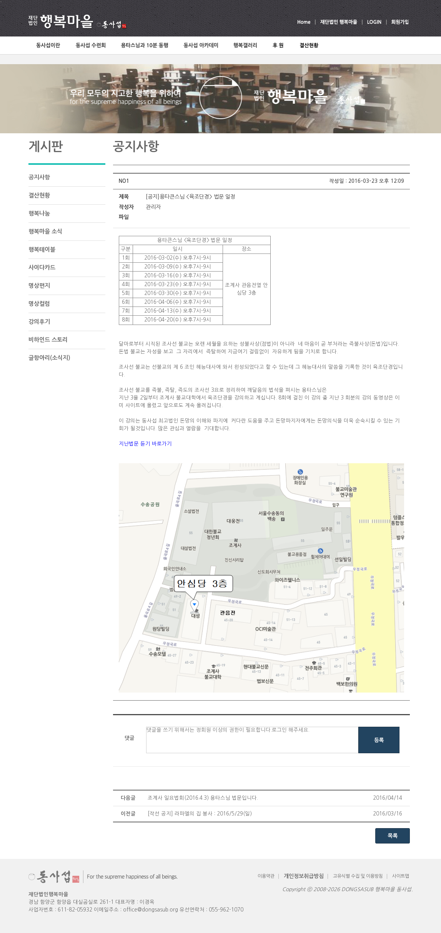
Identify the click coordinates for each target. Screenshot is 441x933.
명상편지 (39, 285)
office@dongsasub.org (150, 909)
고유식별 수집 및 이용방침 (358, 876)
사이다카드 (41, 267)
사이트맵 (400, 876)
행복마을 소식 (45, 231)
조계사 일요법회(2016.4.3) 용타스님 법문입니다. (203, 797)
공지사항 (39, 177)
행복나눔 (39, 213)
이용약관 (266, 876)
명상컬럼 (39, 304)
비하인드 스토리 (48, 340)
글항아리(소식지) (49, 358)
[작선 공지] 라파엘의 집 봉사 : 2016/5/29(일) (200, 813)
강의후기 (39, 322)
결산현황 (39, 195)
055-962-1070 (226, 909)
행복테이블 (41, 249)
